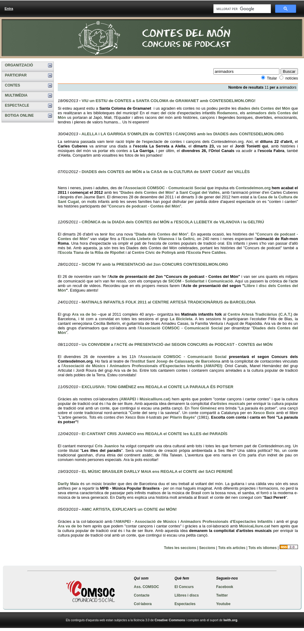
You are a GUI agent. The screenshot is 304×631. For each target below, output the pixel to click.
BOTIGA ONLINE (19, 115)
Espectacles (184, 604)
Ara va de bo (84, 314)
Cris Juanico (107, 446)
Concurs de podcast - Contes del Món (144, 206)
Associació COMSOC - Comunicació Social (165, 188)
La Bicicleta (181, 319)
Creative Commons (170, 620)
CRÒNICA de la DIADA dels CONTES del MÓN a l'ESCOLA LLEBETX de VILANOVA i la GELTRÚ (173, 222)
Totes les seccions (180, 548)
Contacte (141, 595)
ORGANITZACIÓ (19, 65)
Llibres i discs (186, 595)
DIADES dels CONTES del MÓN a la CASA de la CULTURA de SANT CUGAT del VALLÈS (166, 171)
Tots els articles (231, 548)
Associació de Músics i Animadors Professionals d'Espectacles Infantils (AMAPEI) (142, 365)
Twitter (222, 595)
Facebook (224, 587)
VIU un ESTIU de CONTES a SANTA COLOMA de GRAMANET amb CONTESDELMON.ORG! (169, 100)
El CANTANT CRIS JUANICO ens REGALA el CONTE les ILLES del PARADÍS (155, 433)
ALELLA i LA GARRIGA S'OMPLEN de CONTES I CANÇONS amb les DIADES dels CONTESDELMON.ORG (182, 134)
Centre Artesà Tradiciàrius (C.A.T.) (260, 314)
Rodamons (227, 113)
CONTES (12, 85)
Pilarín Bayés (182, 417)
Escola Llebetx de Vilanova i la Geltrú (158, 238)
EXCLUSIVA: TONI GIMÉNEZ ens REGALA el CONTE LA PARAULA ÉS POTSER (157, 387)
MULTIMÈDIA (16, 95)
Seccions (207, 548)
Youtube (223, 604)
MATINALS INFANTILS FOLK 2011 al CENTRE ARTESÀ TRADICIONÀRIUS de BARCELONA (169, 302)
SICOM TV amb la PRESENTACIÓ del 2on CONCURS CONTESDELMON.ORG (155, 264)
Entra (9, 8)
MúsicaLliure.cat (254, 526)
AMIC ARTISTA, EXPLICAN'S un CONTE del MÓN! (129, 509)
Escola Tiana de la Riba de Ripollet (91, 252)
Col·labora (143, 604)
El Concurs (184, 587)
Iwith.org (230, 620)
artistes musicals (229, 403)
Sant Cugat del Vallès (199, 192)
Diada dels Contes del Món (161, 234)
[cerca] (241, 9)
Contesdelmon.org (253, 188)
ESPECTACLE (17, 105)
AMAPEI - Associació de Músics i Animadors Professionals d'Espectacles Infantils (193, 521)
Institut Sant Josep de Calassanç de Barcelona (176, 361)
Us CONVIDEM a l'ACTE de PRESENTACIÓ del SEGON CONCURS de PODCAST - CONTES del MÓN (177, 344)
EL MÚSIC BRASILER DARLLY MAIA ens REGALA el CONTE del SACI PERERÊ (157, 471)
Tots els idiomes (262, 548)
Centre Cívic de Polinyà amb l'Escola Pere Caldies (179, 252)
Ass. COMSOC (146, 587)
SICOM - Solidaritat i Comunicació (200, 281)
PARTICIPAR (16, 75)
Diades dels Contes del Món (147, 192)
